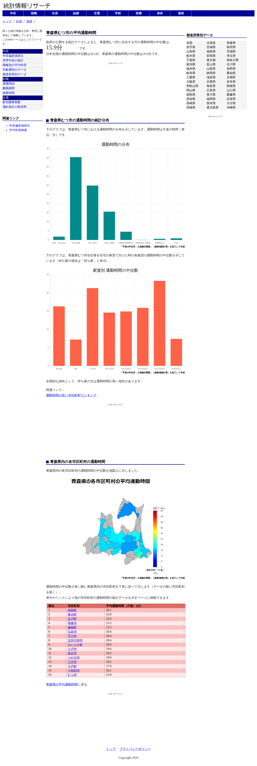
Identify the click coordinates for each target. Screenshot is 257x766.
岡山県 (190, 90)
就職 (34, 13)
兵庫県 (211, 81)
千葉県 (190, 60)
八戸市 (72, 649)
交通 (97, 13)
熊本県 (211, 103)
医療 (139, 13)
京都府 (231, 77)
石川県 (231, 64)
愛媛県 (231, 94)
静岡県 (211, 73)
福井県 (190, 68)
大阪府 (190, 81)
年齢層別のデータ (15, 69)
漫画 (181, 13)
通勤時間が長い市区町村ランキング (71, 395)
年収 (13, 13)
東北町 (72, 614)
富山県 (211, 64)
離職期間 (9, 88)
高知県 (190, 99)
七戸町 (72, 666)
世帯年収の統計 (13, 60)
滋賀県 (211, 77)
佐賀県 (231, 99)
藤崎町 (72, 627)
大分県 (231, 103)
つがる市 (74, 657)
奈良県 (231, 81)
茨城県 (231, 51)
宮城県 (211, 47)
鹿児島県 (213, 107)
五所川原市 (75, 640)
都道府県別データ (15, 74)
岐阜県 (190, 73)
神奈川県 (233, 60)
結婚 (76, 13)
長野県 (231, 68)
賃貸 (29, 21)
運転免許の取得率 (15, 107)
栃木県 (190, 55)
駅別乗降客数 (12, 102)
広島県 (211, 90)
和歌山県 (192, 86)
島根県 (231, 86)
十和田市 (74, 670)
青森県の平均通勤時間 (62, 684)
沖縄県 (231, 107)
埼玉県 (231, 55)
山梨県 (211, 68)
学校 (118, 13)
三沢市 (72, 662)
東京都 (211, 60)
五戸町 (72, 618)
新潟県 (190, 64)
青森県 (231, 42)
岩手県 (190, 47)
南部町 (72, 610)
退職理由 (9, 83)
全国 (189, 42)
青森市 (72, 623)
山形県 (190, 51)
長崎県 (190, 103)
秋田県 (231, 47)
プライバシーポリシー (135, 749)
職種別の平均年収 (15, 65)
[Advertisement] (115, 89)
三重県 (190, 77)
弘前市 (72, 631)
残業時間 (9, 93)
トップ (6, 21)
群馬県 (211, 55)
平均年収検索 (18, 130)
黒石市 (72, 653)
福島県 (211, 51)
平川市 (72, 636)
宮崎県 (190, 107)
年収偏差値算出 (13, 55)
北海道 (211, 42)
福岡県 (211, 99)
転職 (6, 79)
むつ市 (72, 675)
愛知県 (231, 73)
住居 (55, 13)
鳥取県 (211, 86)
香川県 (211, 94)
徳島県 (190, 94)
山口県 (231, 90)
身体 (160, 13)
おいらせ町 (75, 644)
